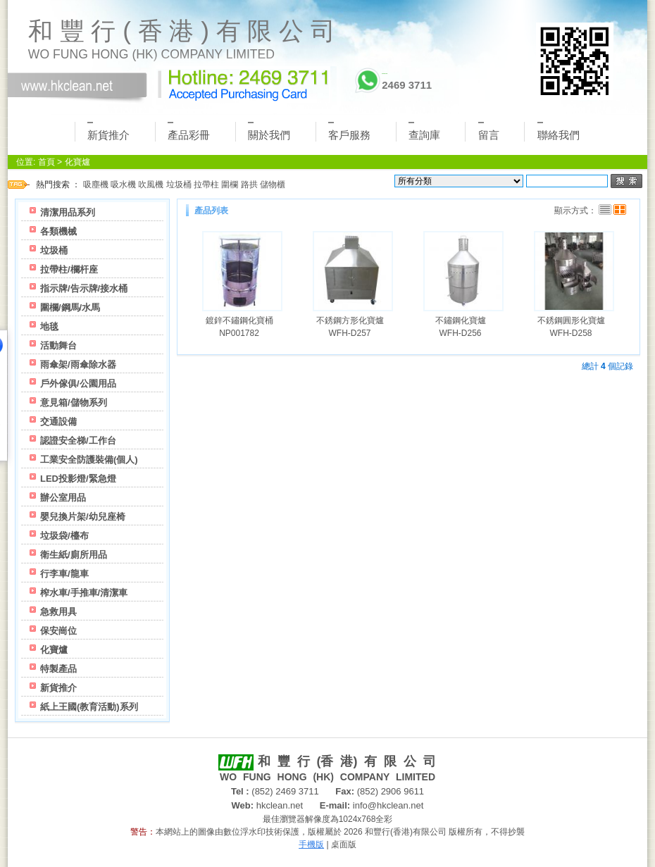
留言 (488, 131)
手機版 (311, 844)
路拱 (249, 184)
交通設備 (58, 421)
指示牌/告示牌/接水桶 (83, 288)
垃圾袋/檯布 (64, 535)
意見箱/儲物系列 (73, 402)
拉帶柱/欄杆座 (69, 269)
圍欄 (229, 184)
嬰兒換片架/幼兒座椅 (82, 516)
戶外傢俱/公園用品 (78, 383)
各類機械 (58, 231)
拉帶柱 (206, 184)
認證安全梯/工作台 (78, 440)
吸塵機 (95, 184)
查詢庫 (424, 131)
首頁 (46, 162)
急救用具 (58, 611)
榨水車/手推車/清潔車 (83, 592)
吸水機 (123, 184)
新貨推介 (108, 131)
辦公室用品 (63, 497)
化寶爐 (77, 162)
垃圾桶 (179, 184)
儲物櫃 (272, 184)
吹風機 (150, 184)
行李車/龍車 (64, 573)
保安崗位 (58, 630)
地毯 (49, 326)
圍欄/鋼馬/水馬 (70, 307)
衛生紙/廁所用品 (73, 554)
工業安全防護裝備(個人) (89, 459)
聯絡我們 (558, 131)
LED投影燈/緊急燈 (78, 478)
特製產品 (58, 668)
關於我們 (269, 131)
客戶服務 (349, 131)
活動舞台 (58, 345)
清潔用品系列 (67, 212)
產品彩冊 (189, 131)
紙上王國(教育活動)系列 (89, 706)
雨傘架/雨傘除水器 (78, 364)
